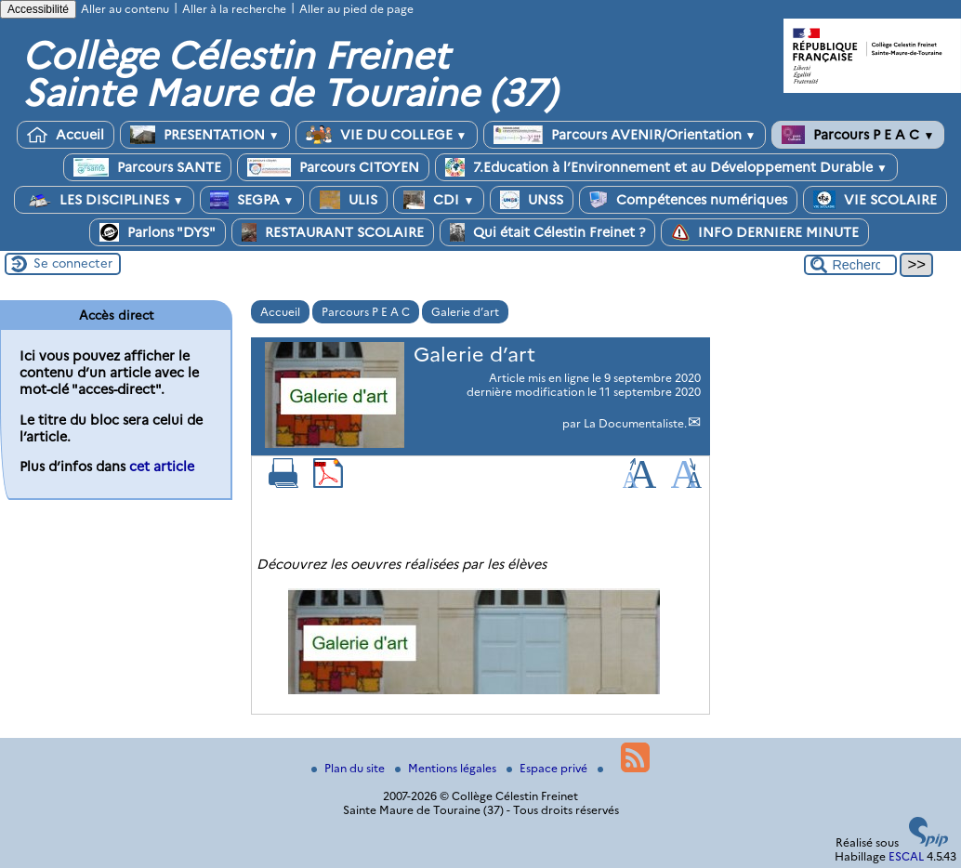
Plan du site (349, 768)
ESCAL (906, 856)
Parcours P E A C (858, 134)
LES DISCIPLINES (104, 200)
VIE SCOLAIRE (875, 200)
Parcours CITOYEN (333, 167)
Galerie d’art (465, 312)
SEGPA (252, 200)
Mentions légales (447, 768)
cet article (161, 466)
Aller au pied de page (356, 9)
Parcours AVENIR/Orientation (625, 134)
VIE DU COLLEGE (386, 134)
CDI (438, 200)
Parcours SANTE (147, 167)
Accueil (65, 134)
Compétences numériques (688, 200)
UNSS (531, 200)
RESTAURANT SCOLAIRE (333, 232)
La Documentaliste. (635, 423)
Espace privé (548, 768)
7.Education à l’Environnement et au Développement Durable (666, 167)
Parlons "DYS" (157, 232)
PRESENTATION (205, 134)
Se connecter (72, 263)
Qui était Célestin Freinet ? (547, 232)
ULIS (348, 200)
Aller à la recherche (234, 9)
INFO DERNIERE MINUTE (765, 232)
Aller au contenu (125, 9)
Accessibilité (38, 9)
